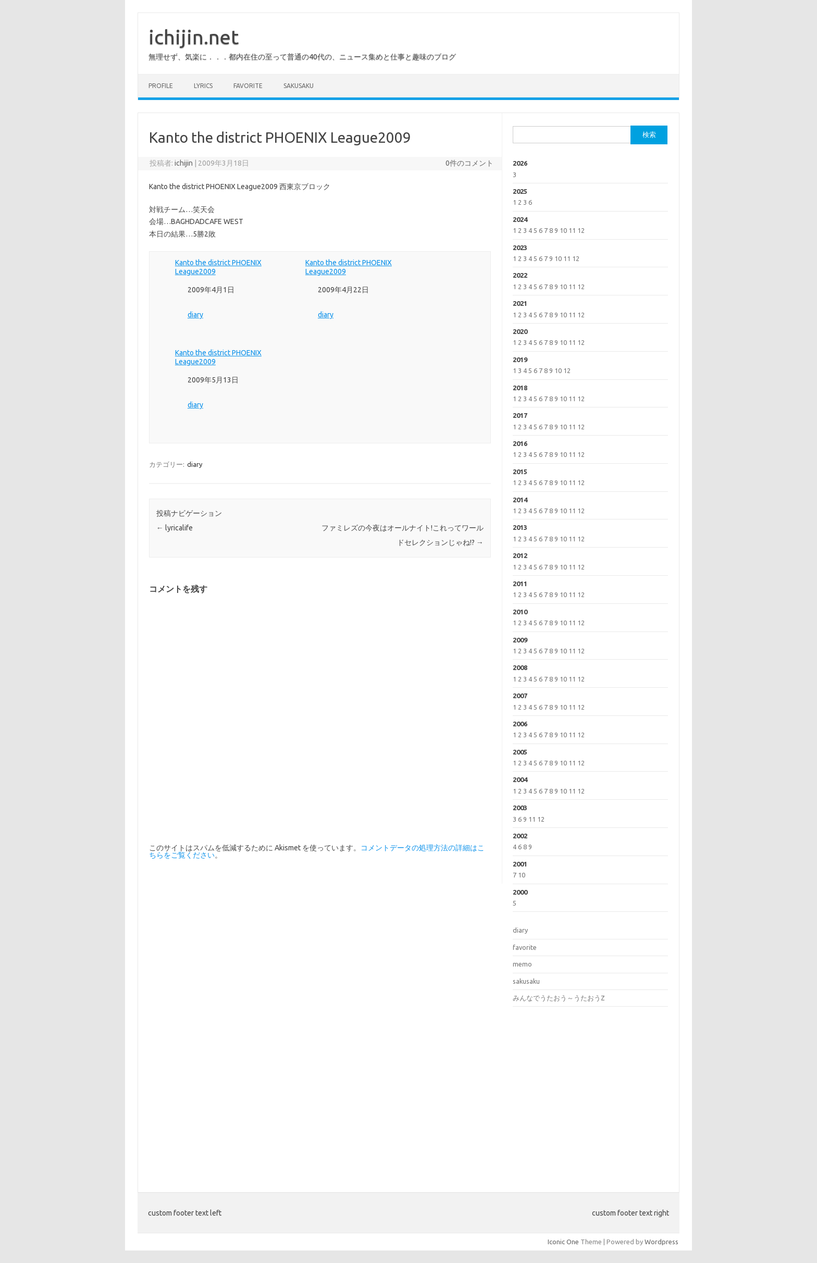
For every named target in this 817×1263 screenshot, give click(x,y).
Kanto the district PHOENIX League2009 (218, 267)
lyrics (203, 85)
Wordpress (661, 1241)
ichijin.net (193, 37)
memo (522, 964)
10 (563, 230)
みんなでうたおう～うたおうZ (559, 997)
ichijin (184, 163)
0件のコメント (469, 163)
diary (195, 315)
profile (160, 85)
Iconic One (563, 1241)
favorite (248, 85)
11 (572, 230)
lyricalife (174, 528)
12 (581, 230)
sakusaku (298, 85)
